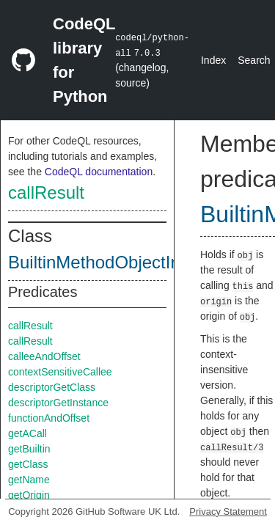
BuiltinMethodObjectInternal (116, 262)
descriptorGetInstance (58, 402)
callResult (46, 192)
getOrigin (29, 495)
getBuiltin (29, 449)
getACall (27, 433)
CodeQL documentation (99, 171)
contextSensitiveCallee (60, 372)
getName (29, 479)
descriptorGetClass (51, 387)
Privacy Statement (228, 511)
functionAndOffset (48, 418)
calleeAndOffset (44, 356)
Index (213, 60)
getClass (28, 464)
